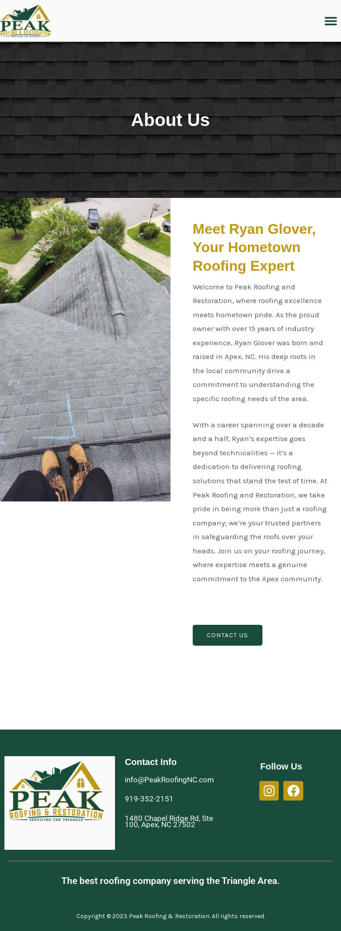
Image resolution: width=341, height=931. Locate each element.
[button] (331, 21)
